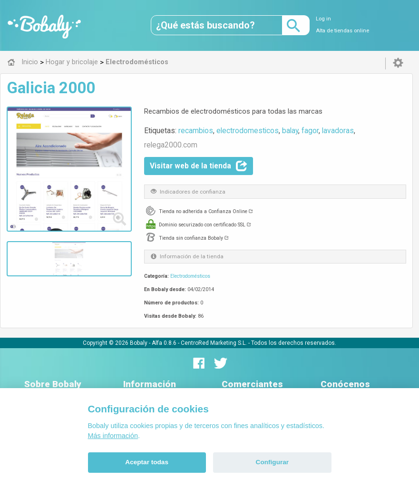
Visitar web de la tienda (198, 166)
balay (290, 130)
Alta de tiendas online (342, 31)
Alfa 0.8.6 (164, 343)
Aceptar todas (146, 462)
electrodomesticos (247, 130)
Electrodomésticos (190, 276)
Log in (323, 19)
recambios (195, 130)
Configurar (272, 462)
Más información (113, 435)
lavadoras (338, 130)
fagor (310, 130)
